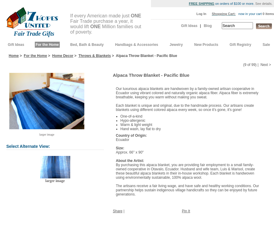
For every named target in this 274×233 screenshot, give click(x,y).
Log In (201, 14)
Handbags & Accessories (136, 45)
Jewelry (176, 45)
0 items (268, 14)
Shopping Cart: (224, 14)
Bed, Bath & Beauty (87, 45)
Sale (266, 45)
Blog (208, 26)
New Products (206, 45)
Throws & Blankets (94, 56)
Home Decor (63, 56)
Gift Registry (240, 45)
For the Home (47, 45)
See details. (263, 3)
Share (117, 211)
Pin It (186, 211)
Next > (265, 65)
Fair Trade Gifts (34, 33)
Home (14, 56)
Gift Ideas (189, 26)
